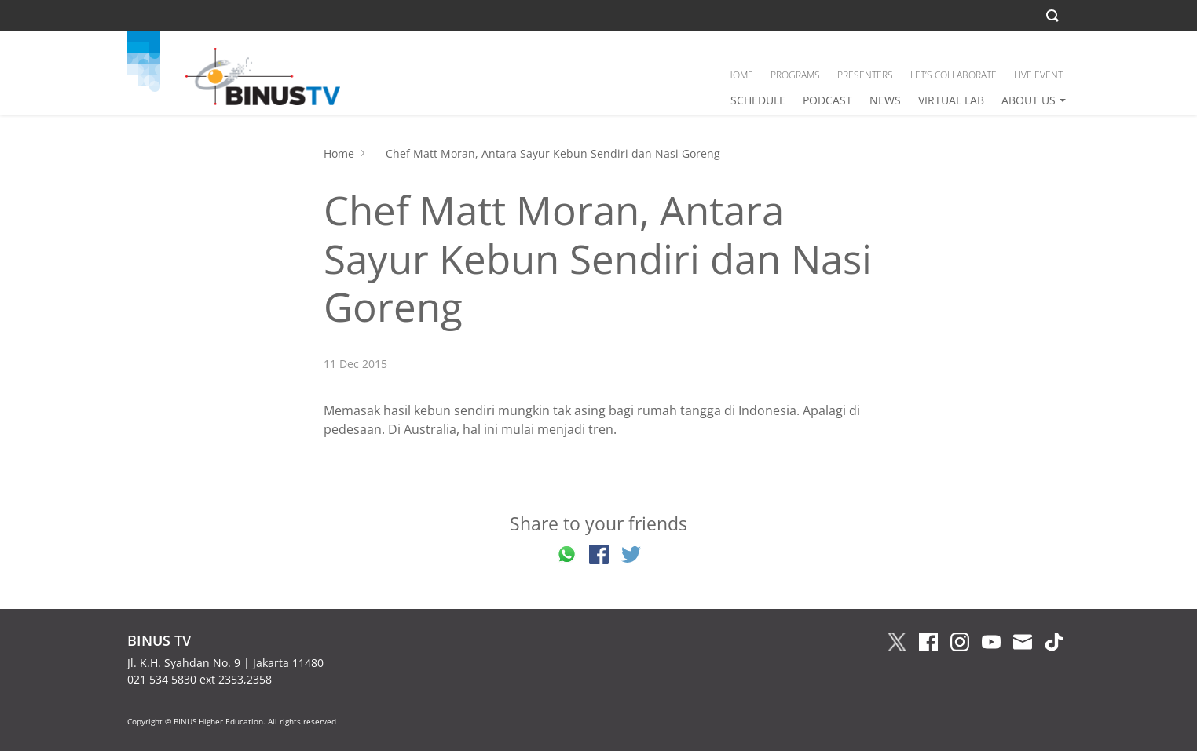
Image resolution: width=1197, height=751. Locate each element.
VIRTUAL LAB (951, 100)
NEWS (885, 100)
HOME (739, 75)
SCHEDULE (757, 100)
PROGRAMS (795, 75)
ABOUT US (1028, 100)
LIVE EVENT (1038, 75)
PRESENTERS (865, 75)
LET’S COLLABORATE (953, 75)
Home (339, 153)
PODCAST (827, 100)
